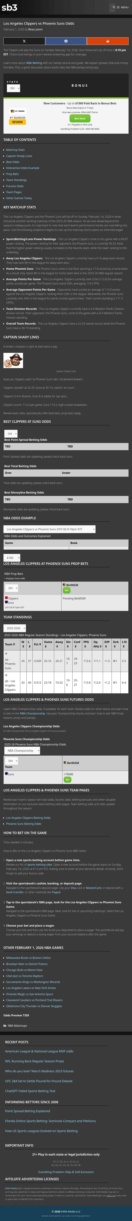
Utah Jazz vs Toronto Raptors (24, 976)
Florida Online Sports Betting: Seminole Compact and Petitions (50, 1121)
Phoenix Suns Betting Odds (23, 824)
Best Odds (12, 162)
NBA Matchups (17, 1026)
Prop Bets (12, 174)
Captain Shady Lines (19, 156)
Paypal (56, 892)
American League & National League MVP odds (39, 1051)
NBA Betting (34, 63)
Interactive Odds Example (22, 168)
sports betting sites (39, 864)
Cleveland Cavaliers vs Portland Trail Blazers (34, 1000)
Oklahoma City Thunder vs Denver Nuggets (34, 1006)
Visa (73, 888)
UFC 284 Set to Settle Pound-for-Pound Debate (39, 1081)
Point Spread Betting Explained (27, 1111)
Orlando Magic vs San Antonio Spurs (29, 994)
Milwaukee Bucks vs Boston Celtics (28, 958)
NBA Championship (32, 713)
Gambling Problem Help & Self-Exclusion (66, 1172)
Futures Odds (15, 186)
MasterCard (93, 888)
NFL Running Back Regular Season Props (34, 1061)
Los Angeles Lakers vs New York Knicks (31, 988)
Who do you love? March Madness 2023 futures (39, 1071)
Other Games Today (19, 198)
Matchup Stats (15, 150)
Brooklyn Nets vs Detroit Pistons (27, 964)
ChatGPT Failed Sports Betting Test (30, 1091)
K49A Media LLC (13, 1188)
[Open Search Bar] (112, 7)
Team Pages (14, 192)
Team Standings (16, 180)
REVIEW (17, 122)
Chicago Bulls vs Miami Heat (24, 970)
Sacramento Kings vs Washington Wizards (33, 982)
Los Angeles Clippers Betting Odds (28, 818)
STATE (13, 81)
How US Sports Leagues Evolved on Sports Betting (41, 1131)
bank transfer (15, 892)
